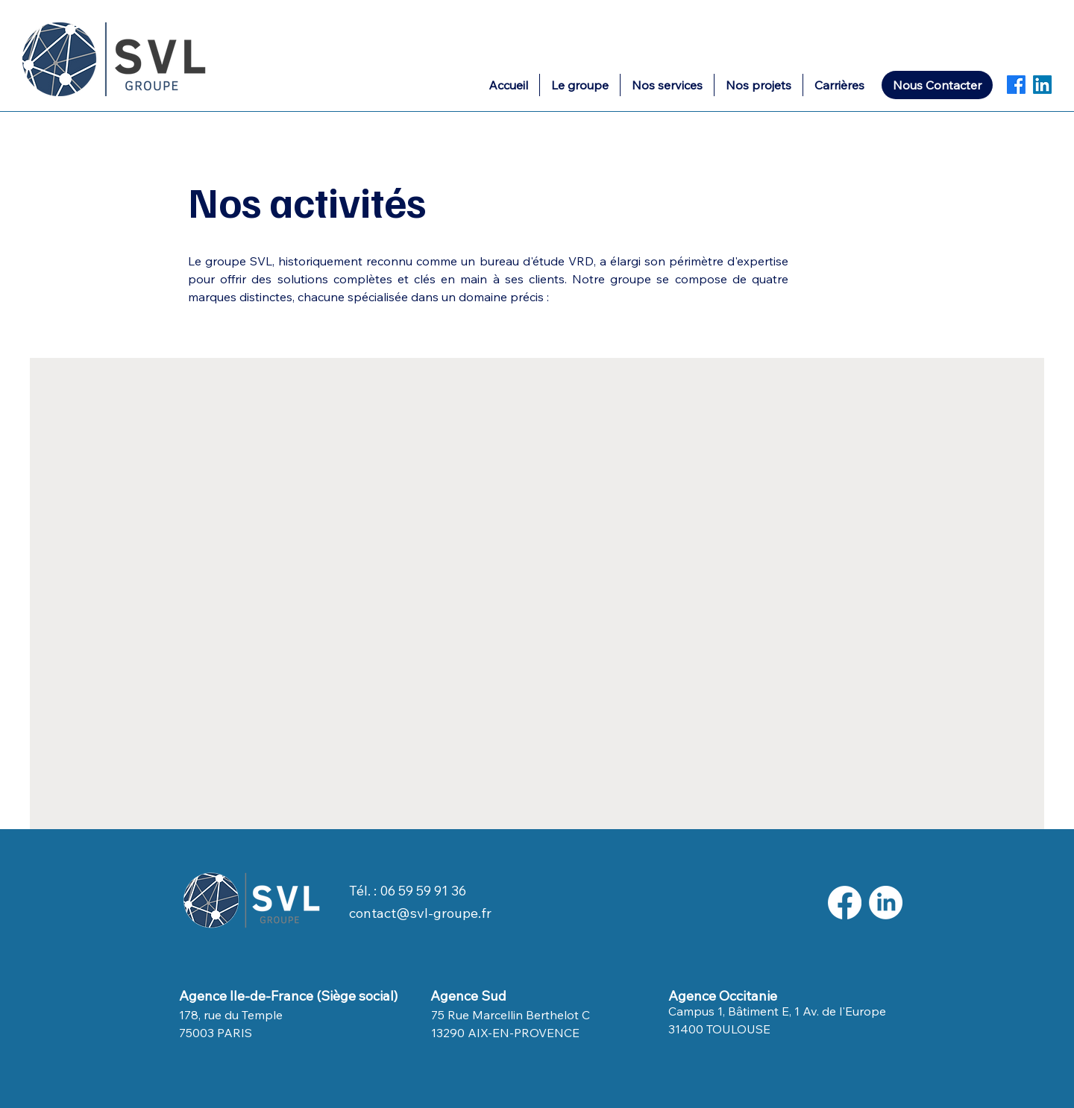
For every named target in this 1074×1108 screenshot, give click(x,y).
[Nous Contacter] (937, 85)
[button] (667, 85)
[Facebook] (1016, 84)
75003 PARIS (215, 1032)
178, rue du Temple (231, 1014)
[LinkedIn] (1042, 84)
